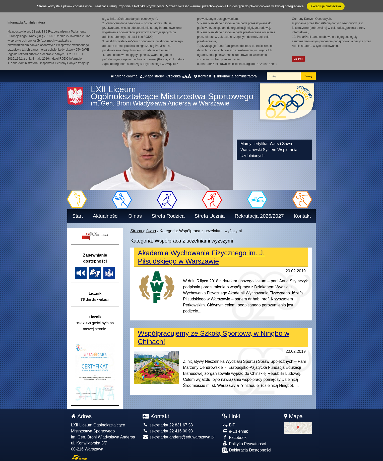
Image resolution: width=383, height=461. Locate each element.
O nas (135, 216)
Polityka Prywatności (244, 443)
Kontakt (302, 216)
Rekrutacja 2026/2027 (259, 216)
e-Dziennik (235, 431)
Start (77, 216)
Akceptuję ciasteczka (325, 6)
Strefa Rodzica (168, 216)
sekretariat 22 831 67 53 (168, 425)
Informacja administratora (235, 76)
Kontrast (202, 76)
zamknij (298, 58)
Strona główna (124, 76)
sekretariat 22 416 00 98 (168, 431)
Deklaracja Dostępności (246, 450)
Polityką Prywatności (149, 6)
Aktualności (105, 216)
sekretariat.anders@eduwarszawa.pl (178, 437)
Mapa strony (152, 76)
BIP (228, 425)
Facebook (234, 437)
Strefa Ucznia (210, 216)
